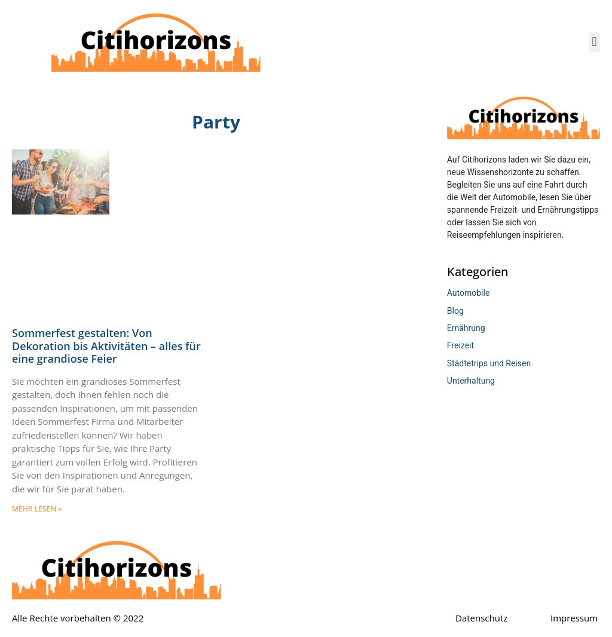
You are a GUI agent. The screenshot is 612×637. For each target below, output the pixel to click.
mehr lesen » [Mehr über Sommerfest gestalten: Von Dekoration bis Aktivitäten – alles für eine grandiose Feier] (37, 509)
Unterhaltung (471, 380)
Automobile (468, 293)
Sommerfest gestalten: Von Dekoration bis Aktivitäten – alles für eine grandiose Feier (106, 346)
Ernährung (466, 328)
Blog (455, 311)
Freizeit (460, 345)
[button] (594, 42)
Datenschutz (481, 618)
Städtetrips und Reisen (489, 363)
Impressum (574, 618)
